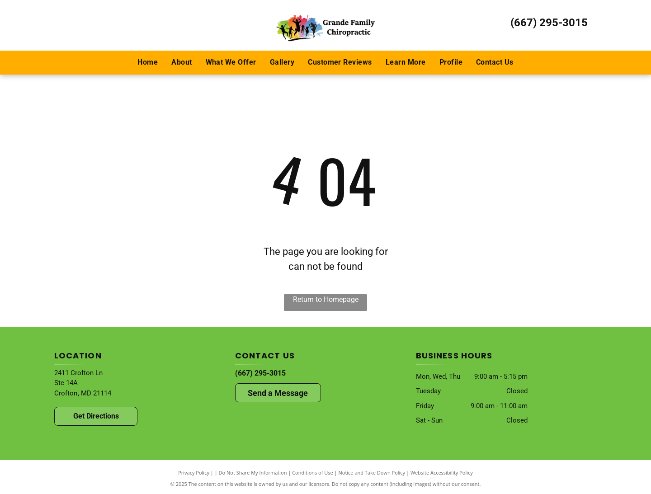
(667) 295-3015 (549, 22)
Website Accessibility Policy (441, 472)
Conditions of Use (312, 472)
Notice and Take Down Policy (372, 472)
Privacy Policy (193, 472)
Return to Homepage (326, 299)
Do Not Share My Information (253, 472)
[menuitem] (148, 62)
